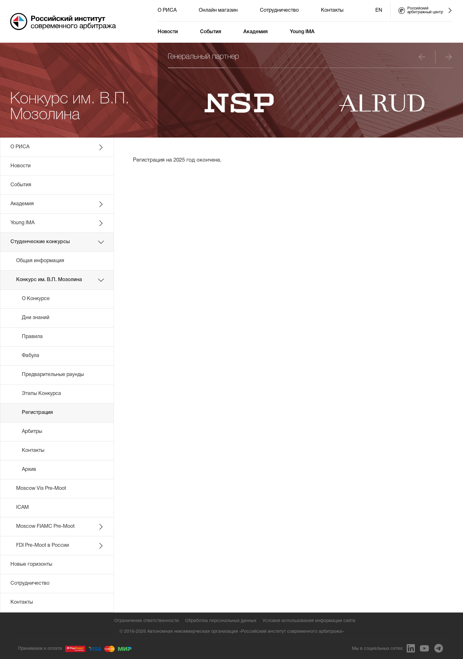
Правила (32, 337)
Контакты (332, 10)
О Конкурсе (36, 299)
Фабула (30, 356)
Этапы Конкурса (41, 393)
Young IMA (302, 32)
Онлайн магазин (218, 10)
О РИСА (167, 10)
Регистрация (37, 412)
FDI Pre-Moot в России (60, 546)
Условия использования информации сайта (309, 621)
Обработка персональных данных (220, 621)
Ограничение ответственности (146, 621)
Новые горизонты (31, 564)
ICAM (22, 507)
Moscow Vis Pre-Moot (41, 488)
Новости (168, 32)
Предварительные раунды (53, 375)
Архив (29, 469)
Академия (255, 32)
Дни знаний (35, 318)
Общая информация (40, 261)
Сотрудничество (279, 10)
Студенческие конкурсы (57, 242)
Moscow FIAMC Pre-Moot (60, 527)
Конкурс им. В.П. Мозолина (60, 280)
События (210, 32)
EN (378, 10)
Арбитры (32, 431)
